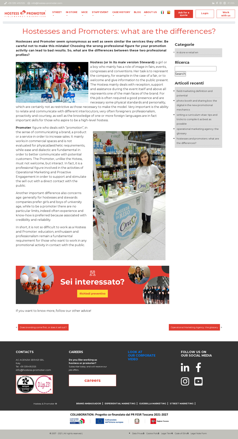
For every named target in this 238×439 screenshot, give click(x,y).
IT (229, 3)
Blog (137, 12)
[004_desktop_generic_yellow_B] (92, 284)
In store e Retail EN (187, 52)
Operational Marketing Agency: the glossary (194, 327)
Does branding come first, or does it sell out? (43, 327)
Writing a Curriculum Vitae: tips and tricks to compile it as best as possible (197, 119)
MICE (84, 12)
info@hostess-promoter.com (45, 3)
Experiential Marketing (120, 403)
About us (150, 12)
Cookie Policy (152, 433)
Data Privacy (138, 433)
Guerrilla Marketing (152, 403)
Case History (121, 12)
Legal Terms (167, 433)
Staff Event (100, 12)
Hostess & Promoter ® (45, 403)
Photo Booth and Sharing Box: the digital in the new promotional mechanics (197, 105)
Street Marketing (181, 403)
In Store (71, 12)
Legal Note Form (199, 433)
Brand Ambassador (88, 403)
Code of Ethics (182, 433)
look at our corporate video (141, 355)
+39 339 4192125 (14, 3)
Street (57, 12)
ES (232, 3)
